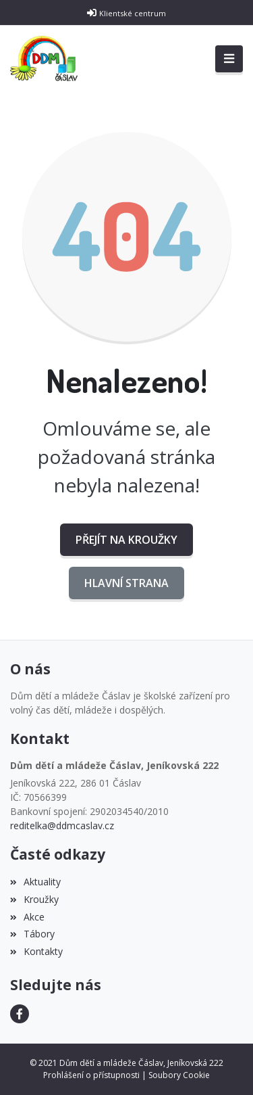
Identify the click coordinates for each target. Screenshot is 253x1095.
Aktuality (35, 881)
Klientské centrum (132, 13)
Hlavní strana (126, 583)
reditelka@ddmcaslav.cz (62, 825)
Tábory (32, 933)
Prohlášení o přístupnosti (91, 1075)
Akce (27, 916)
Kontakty (36, 951)
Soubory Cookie (179, 1075)
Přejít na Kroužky (126, 539)
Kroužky (34, 899)
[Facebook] (19, 1013)
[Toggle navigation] (229, 58)
